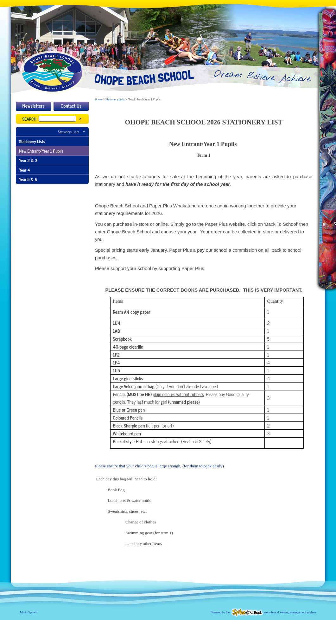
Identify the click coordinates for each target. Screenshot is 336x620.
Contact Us (71, 106)
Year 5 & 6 (28, 179)
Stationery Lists (68, 132)
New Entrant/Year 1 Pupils (41, 150)
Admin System (28, 612)
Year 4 (24, 169)
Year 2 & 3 (28, 160)
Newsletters (33, 106)
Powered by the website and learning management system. (263, 612)
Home (98, 99)
